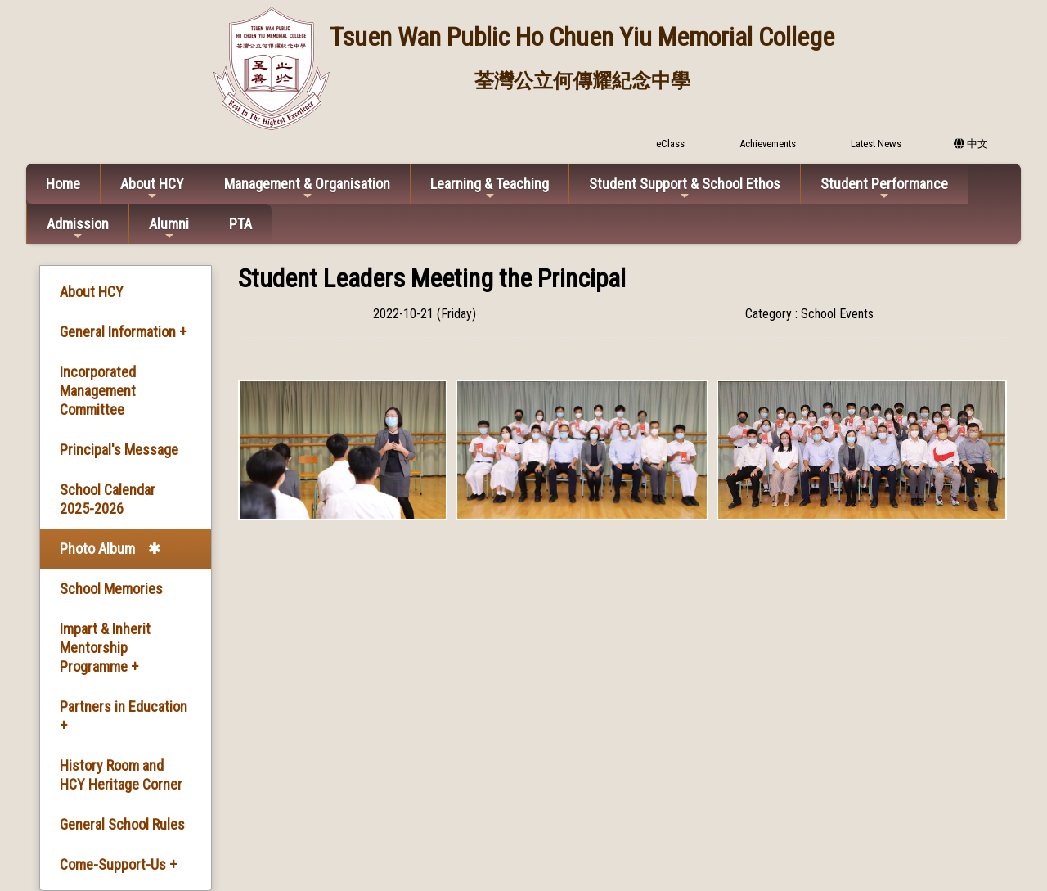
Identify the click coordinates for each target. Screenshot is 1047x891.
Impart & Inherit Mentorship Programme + (105, 647)
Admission (78, 228)
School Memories (111, 588)
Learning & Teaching (489, 188)
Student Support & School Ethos (684, 188)
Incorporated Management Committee (98, 390)
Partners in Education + (123, 716)
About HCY (152, 188)
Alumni (169, 228)
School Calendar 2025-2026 (107, 499)
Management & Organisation (307, 188)
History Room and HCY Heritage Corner (121, 775)
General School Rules (122, 824)
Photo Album (97, 548)
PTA (240, 223)
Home (63, 183)
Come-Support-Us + (118, 864)
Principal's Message (119, 449)
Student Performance (884, 188)
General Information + (123, 331)
